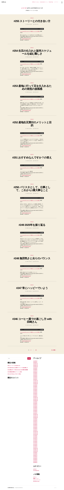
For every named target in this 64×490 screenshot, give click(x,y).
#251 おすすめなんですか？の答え (32, 157)
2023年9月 (35, 401)
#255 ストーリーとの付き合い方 (32, 21)
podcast (32, 47)
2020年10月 (35, 451)
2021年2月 (35, 445)
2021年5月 (35, 441)
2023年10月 (35, 400)
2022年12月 (35, 414)
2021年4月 (35, 442)
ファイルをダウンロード (25, 31)
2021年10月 (35, 434)
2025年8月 (35, 369)
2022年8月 (35, 420)
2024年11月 (35, 382)
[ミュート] (40, 28)
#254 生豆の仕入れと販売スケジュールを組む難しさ (32, 52)
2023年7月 (35, 404)
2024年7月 (35, 387)
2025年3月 (35, 376)
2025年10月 (35, 366)
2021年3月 (35, 444)
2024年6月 (35, 389)
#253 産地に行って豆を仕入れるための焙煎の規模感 (32, 87)
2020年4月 (35, 459)
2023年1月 (35, 413)
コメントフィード (36, 479)
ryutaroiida (30, 24)
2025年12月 (35, 363)
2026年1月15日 (36, 128)
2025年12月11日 (36, 291)
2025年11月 (35, 365)
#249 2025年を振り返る (32, 224)
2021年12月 (35, 431)
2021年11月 (35, 432)
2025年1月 (35, 379)
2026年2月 (35, 361)
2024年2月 (35, 394)
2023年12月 (35, 397)
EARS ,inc (4, 2)
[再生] (21, 28)
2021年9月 (35, 435)
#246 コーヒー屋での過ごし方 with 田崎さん (32, 320)
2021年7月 (35, 438)
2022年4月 (35, 425)
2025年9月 (35, 368)
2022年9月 (35, 418)
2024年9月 (35, 385)
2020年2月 (35, 462)
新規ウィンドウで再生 (35, 31)
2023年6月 (35, 406)
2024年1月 (35, 396)
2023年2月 (35, 411)
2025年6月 (35, 372)
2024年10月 (35, 383)
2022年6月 (35, 423)
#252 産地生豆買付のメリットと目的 (32, 124)
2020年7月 (35, 455)
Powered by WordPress (19, 487)
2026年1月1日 (36, 193)
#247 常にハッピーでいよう (32, 288)
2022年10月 (35, 417)
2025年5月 (35, 373)
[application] (32, 29)
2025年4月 (35, 375)
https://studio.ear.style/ (26, 38)
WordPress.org (36, 481)
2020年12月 (35, 448)
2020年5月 (35, 458)
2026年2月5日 (36, 24)
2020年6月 (35, 456)
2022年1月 (35, 430)
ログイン (35, 477)
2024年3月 (35, 393)
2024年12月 (35, 380)
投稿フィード (35, 478)
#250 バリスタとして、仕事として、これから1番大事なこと (32, 189)
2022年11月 (35, 416)
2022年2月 (35, 428)
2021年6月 (35, 439)
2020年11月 (35, 449)
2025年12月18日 (36, 261)
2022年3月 (35, 427)
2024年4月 (35, 392)
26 (35, 350)
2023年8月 (35, 403)
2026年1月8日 (36, 160)
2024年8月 (35, 386)
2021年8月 (35, 437)
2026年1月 (35, 362)
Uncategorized (36, 470)
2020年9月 (35, 452)
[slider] (42, 29)
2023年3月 (35, 410)
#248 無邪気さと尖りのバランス (32, 258)
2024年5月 (35, 390)
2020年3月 (35, 461)
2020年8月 (35, 454)
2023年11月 (35, 399)
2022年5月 (35, 424)
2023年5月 (35, 407)
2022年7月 (35, 421)
